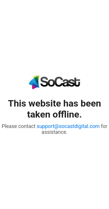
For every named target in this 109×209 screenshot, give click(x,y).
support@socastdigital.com (68, 126)
